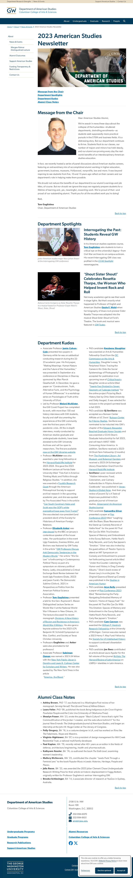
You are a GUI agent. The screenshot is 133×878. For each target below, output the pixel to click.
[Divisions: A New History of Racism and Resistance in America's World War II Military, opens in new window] (61, 621)
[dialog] (104, 865)
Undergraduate (80, 21)
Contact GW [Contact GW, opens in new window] (69, 870)
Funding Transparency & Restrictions (19, 68)
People (116, 21)
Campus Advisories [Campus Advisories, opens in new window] (79, 865)
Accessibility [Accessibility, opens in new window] (79, 870)
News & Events (39, 1)
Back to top (120, 213)
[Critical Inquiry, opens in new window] (114, 379)
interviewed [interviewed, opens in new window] (48, 532)
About (66, 21)
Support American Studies (105, 1)
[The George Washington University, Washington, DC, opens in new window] (15, 867)
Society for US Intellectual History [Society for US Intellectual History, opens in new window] (109, 639)
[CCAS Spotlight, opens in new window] (105, 261)
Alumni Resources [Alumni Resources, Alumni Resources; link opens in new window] (78, 832)
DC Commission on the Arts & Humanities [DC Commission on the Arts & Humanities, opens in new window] (103, 358)
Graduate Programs (17, 837)
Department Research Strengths (19, 1)
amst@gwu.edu (80, 821)
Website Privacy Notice (108, 861)
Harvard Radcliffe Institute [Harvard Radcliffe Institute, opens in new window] (102, 469)
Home (9, 27)
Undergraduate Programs (21, 832)
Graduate (94, 21)
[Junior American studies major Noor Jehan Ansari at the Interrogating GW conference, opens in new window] (59, 242)
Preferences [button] (85, 870)
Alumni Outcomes (17, 56)
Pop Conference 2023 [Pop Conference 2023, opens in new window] (110, 591)
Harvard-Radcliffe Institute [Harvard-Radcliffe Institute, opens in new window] (59, 462)
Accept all (121, 870)
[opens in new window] (71, 845)
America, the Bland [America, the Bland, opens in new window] (53, 677)
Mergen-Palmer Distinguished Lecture (20, 48)
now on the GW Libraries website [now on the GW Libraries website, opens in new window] (59, 452)
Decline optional (104, 870)
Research (106, 21)
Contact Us (122, 1)
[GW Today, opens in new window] (100, 325)
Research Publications (19, 843)
